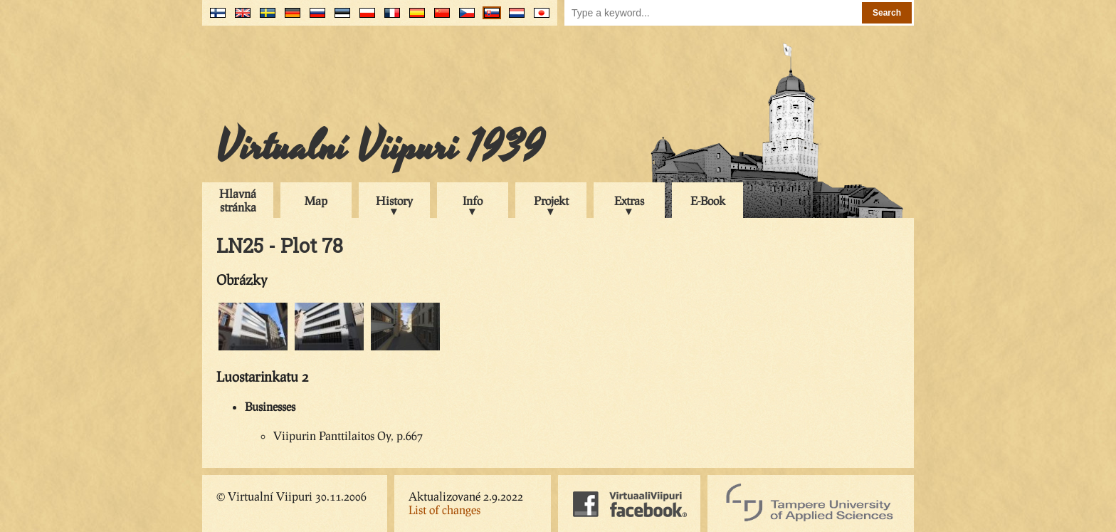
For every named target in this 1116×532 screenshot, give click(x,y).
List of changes (444, 509)
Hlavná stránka (237, 200)
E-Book (707, 200)
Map (316, 200)
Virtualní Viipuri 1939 (380, 147)
